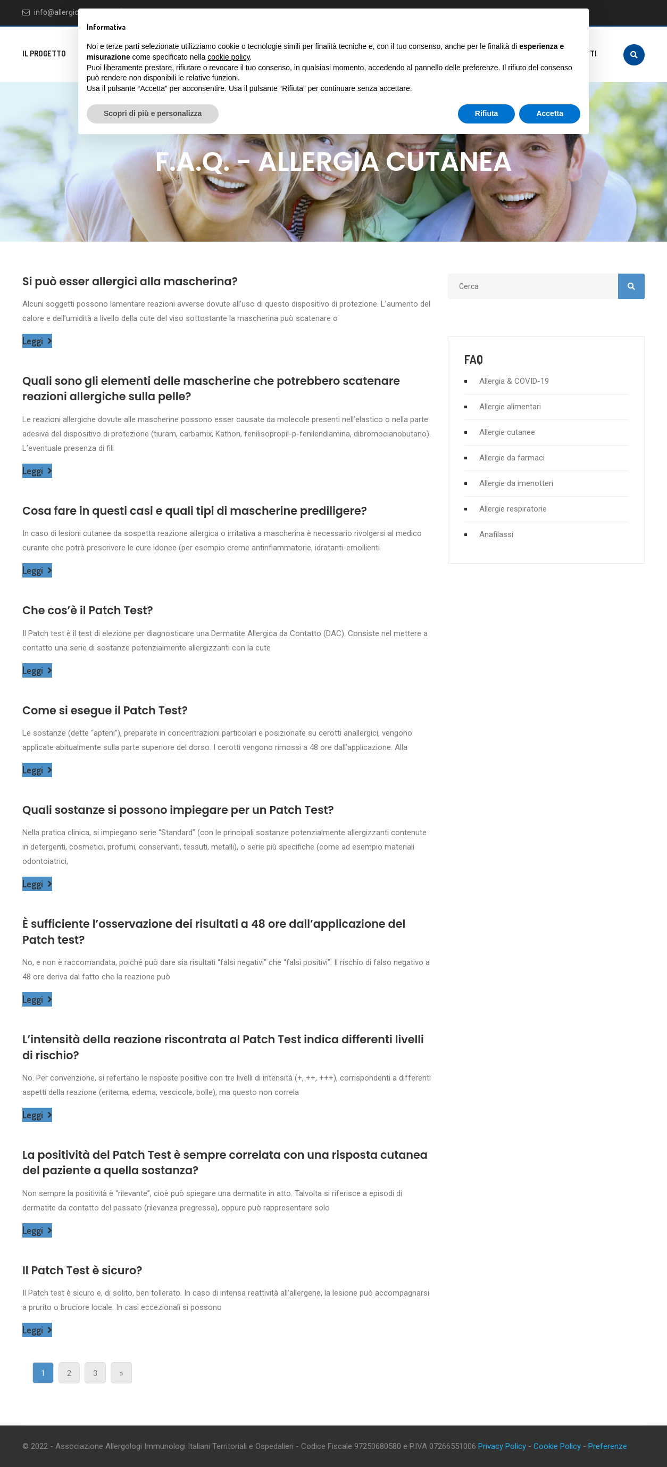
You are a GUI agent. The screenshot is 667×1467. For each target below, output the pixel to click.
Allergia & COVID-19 (514, 381)
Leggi (37, 341)
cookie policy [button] (228, 57)
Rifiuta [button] (486, 113)
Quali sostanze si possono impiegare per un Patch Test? (179, 810)
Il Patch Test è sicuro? (83, 1270)
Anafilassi (496, 534)
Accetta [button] (549, 113)
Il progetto (44, 53)
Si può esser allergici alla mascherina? (131, 281)
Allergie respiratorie (513, 509)
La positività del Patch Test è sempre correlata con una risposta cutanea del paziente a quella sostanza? (202, 1162)
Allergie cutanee (507, 432)
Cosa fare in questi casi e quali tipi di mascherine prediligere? (196, 510)
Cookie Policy (557, 1446)
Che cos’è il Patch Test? (88, 610)
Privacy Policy (502, 1446)
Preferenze (607, 1446)
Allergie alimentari (510, 406)
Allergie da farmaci (512, 458)
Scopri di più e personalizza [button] (153, 113)
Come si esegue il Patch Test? (106, 710)
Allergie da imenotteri (516, 483)
